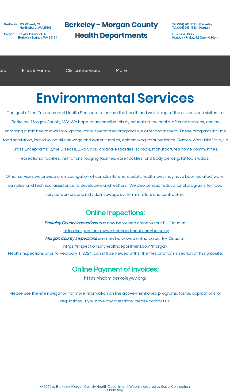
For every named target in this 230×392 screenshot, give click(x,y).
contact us (159, 301)
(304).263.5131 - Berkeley (194, 24)
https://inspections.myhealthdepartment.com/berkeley (116, 231)
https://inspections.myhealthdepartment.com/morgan (115, 246)
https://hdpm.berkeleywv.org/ (115, 278)
